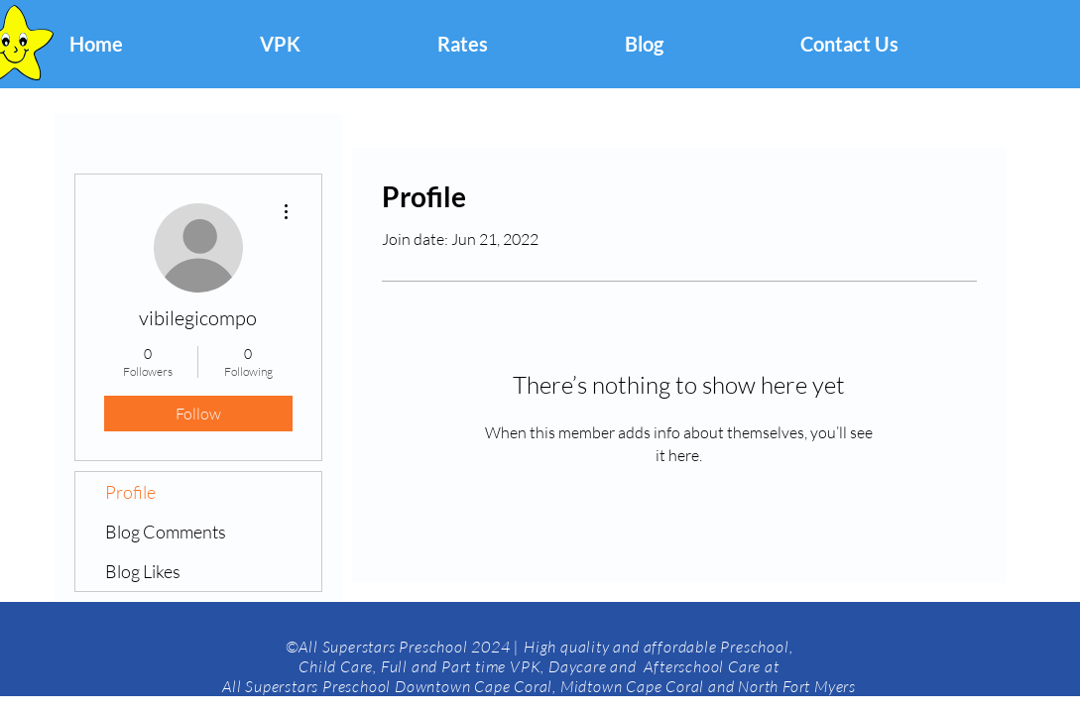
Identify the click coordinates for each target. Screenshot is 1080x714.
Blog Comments (165, 531)
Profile (130, 492)
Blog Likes (142, 571)
